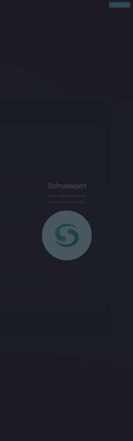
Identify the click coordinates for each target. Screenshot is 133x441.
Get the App (119, 4)
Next (66, 431)
